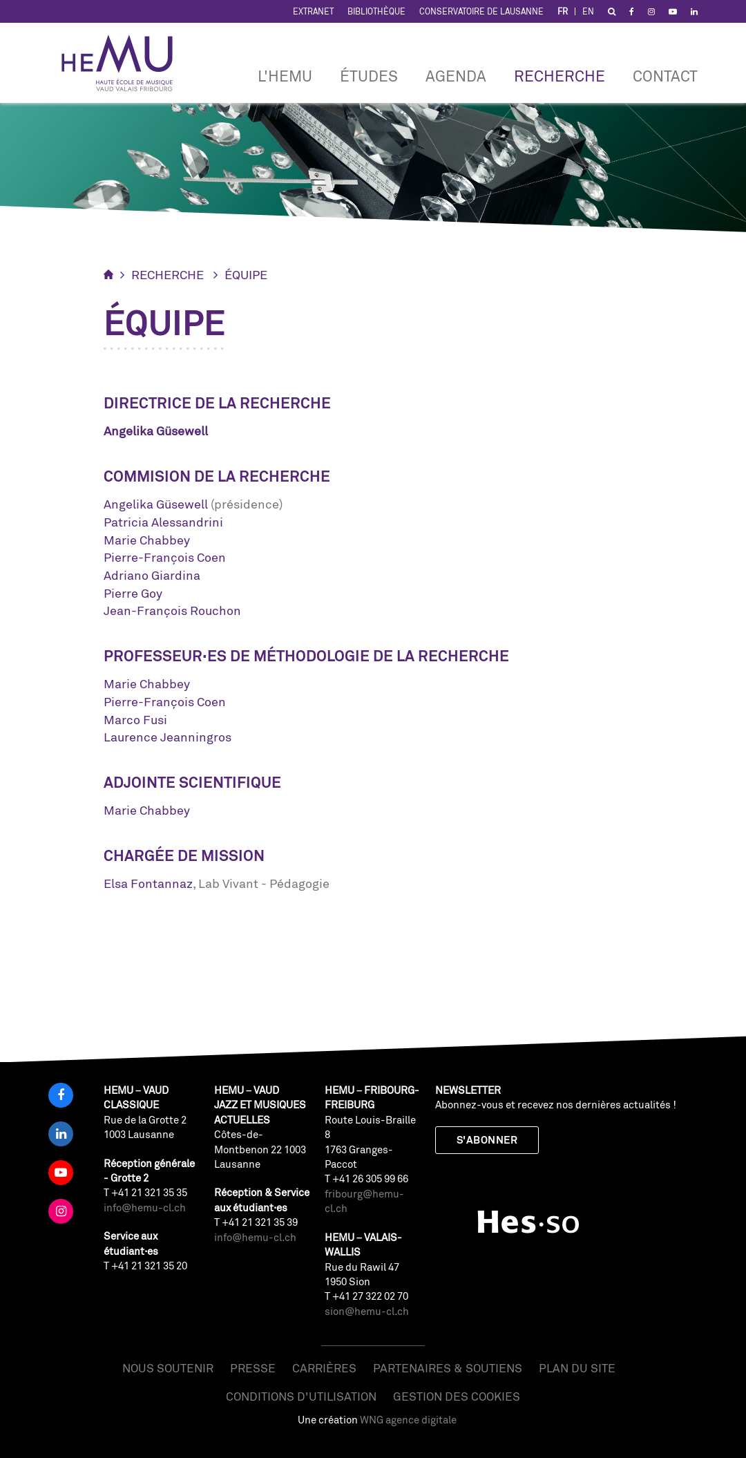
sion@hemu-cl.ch (367, 1311)
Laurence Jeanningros (167, 736)
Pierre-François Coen (165, 557)
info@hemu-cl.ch (145, 1207)
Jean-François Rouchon (172, 610)
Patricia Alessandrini (163, 521)
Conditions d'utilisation (301, 1396)
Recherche (559, 75)
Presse (253, 1368)
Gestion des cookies (456, 1396)
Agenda (455, 75)
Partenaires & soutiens (447, 1368)
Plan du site (577, 1368)
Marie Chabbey (147, 539)
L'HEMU (285, 75)
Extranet (313, 11)
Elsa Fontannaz (148, 883)
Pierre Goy (133, 592)
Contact (665, 75)
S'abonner (487, 1139)
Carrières (324, 1368)
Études (369, 75)
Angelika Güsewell (156, 503)
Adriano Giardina (152, 575)
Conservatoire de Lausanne (481, 11)
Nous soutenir (167, 1368)
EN (588, 11)
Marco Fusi (135, 719)
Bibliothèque (376, 11)
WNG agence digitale (408, 1419)
